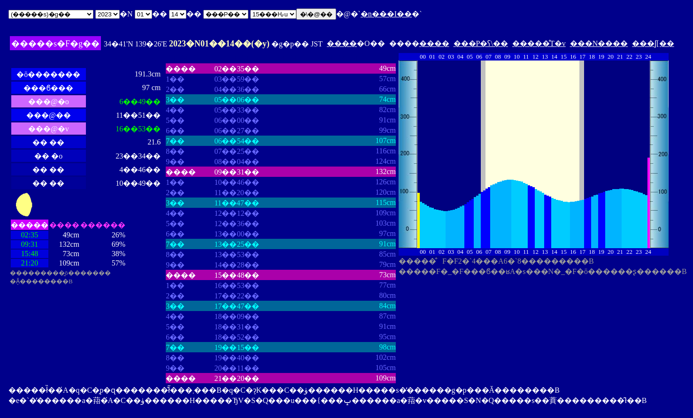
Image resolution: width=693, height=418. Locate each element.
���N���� (599, 43)
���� (342, 43)
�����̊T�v (539, 43)
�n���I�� (386, 14)
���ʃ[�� (653, 43)
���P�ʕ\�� (481, 43)
